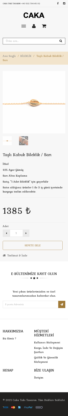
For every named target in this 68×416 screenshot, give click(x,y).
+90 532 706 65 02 (30, 3)
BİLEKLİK (25, 56)
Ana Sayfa (9, 56)
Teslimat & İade (15, 256)
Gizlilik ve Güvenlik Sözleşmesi (46, 360)
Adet (6, 226)
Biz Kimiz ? (9, 338)
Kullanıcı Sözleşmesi (47, 342)
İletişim (38, 378)
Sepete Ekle (33, 245)
